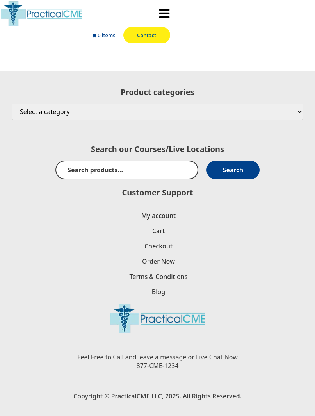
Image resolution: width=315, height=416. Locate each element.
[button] (165, 13)
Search (233, 170)
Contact (146, 35)
